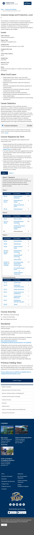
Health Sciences (5, 406)
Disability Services (6, 486)
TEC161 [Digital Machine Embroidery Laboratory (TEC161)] (5, 300)
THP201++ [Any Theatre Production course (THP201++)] (6, 263)
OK (4, 524)
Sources (6, 132)
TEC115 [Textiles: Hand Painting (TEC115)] (5, 289)
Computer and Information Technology (11, 396)
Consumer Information (6, 476)
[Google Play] (21, 512)
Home (2, 9)
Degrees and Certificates (11, 9)
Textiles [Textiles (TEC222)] (15, 304)
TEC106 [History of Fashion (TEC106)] (5, 218)
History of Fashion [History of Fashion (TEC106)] (18, 218)
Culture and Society (6, 399)
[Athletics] (17, 496)
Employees (20, 473)
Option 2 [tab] (11, 173)
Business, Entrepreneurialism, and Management (13, 393)
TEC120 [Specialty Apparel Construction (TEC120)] (5, 250)
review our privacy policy (11, 521)
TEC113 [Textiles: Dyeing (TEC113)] (5, 282)
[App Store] (12, 512)
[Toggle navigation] (27, 3)
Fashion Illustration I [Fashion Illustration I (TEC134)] (18, 209)
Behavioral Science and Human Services (11, 390)
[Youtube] (17, 504)
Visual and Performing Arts (8, 412)
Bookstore (4, 479)
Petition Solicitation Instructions (22, 481)
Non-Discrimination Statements (22, 477)
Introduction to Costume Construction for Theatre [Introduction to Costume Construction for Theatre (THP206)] (19, 227)
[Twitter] (10, 504)
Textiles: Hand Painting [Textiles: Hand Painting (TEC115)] (19, 289)
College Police (5, 484)
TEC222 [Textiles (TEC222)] (5, 304)
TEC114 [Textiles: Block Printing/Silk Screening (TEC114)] (5, 285)
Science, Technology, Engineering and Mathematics (14, 409)
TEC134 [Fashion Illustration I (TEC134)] (5, 209)
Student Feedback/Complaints (23, 485)
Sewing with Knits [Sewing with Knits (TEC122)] (18, 241)
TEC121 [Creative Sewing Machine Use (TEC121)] (5, 296)
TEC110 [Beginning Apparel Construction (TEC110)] (5, 196)
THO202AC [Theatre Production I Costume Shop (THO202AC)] (6, 265)
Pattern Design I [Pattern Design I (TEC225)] (17, 243)
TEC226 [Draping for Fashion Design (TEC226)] (5, 246)
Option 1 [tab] (4, 173)
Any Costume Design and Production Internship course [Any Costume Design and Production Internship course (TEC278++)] (18, 264)
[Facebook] (13, 504)
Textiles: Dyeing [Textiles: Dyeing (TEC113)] (17, 282)
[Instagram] (20, 504)
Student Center (6, 149)
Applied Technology (6, 386)
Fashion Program (17, 380)
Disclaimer (4, 489)
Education (4, 403)
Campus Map (4, 444)
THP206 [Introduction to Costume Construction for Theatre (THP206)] (5, 222)
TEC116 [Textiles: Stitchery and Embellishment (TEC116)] (5, 292)
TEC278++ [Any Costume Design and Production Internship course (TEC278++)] (6, 262)
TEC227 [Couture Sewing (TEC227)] (5, 253)
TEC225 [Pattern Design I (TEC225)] (5, 243)
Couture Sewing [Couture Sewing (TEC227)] (17, 259)
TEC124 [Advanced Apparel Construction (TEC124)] (5, 252)
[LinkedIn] (23, 504)
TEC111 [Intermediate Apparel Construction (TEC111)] (5, 221)
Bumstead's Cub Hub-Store (8, 481)
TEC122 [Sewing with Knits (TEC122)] (5, 241)
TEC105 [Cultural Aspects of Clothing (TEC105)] (5, 200)
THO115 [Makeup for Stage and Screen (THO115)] (5, 201)
